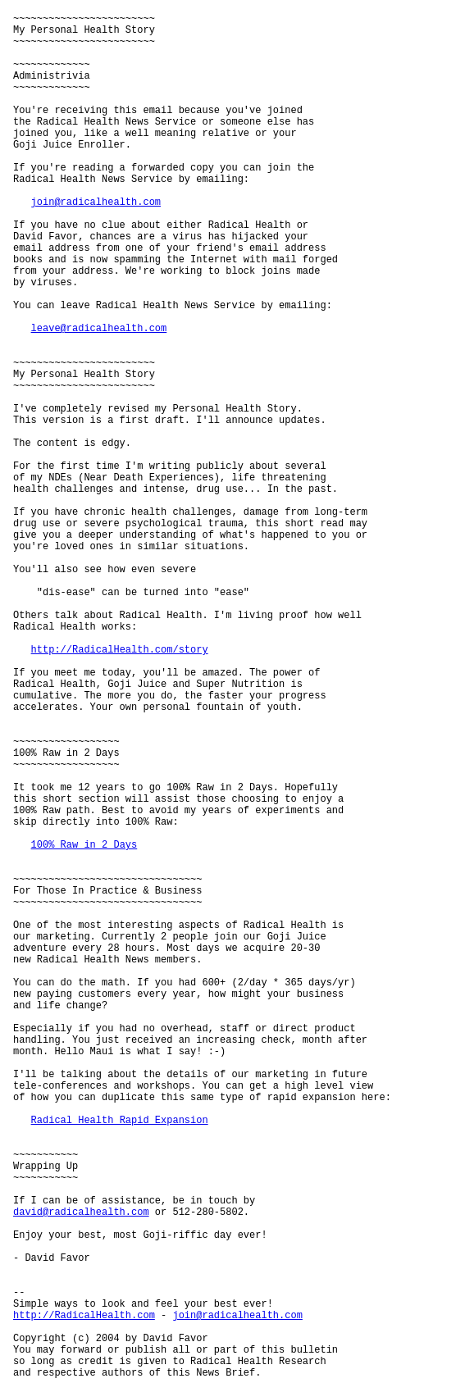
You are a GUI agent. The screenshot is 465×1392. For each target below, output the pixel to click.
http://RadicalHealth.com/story (119, 650)
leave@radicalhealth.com (99, 328)
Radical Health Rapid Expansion (119, 1120)
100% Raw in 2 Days (84, 845)
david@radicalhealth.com (81, 1212)
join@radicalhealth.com (96, 202)
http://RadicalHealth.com (84, 1315)
